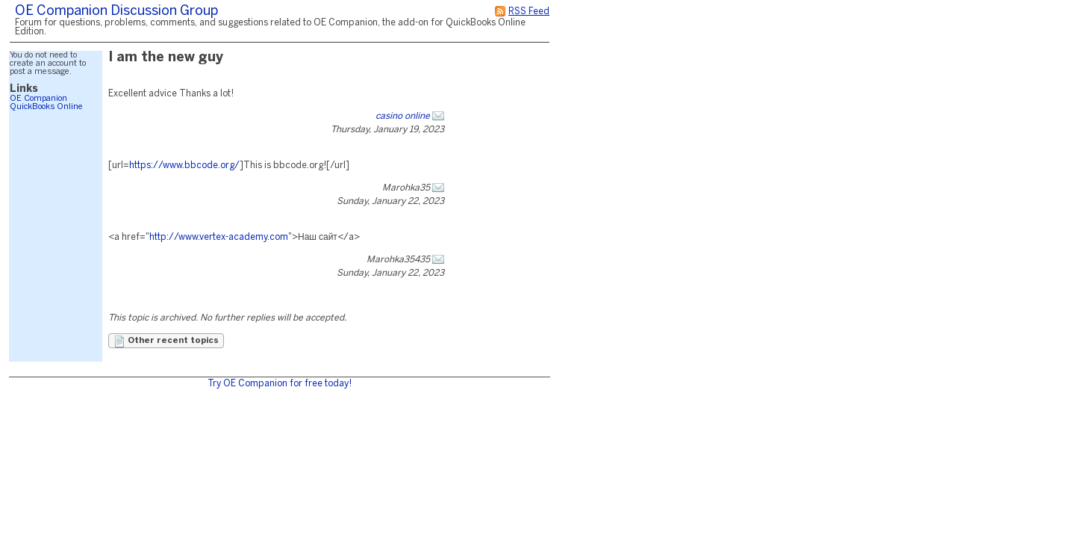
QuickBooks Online (46, 107)
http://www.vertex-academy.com (218, 237)
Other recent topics (166, 341)
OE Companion (38, 98)
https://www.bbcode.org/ (184, 165)
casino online (403, 116)
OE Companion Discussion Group (116, 11)
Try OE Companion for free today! (280, 384)
